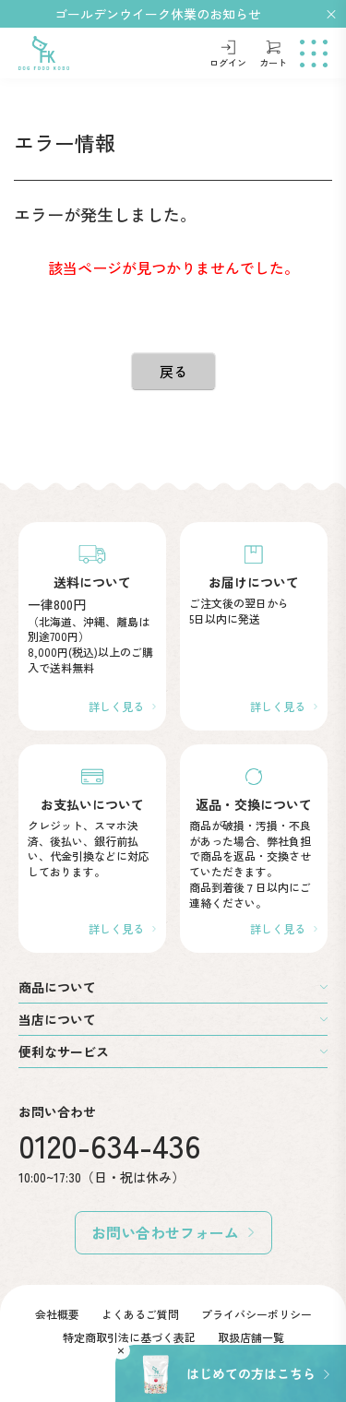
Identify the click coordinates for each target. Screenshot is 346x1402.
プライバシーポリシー (256, 1314)
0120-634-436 (109, 1145)
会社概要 (57, 1314)
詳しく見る (116, 706)
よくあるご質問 (140, 1314)
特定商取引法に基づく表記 (129, 1337)
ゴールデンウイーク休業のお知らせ (157, 14)
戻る (173, 371)
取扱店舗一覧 (251, 1337)
